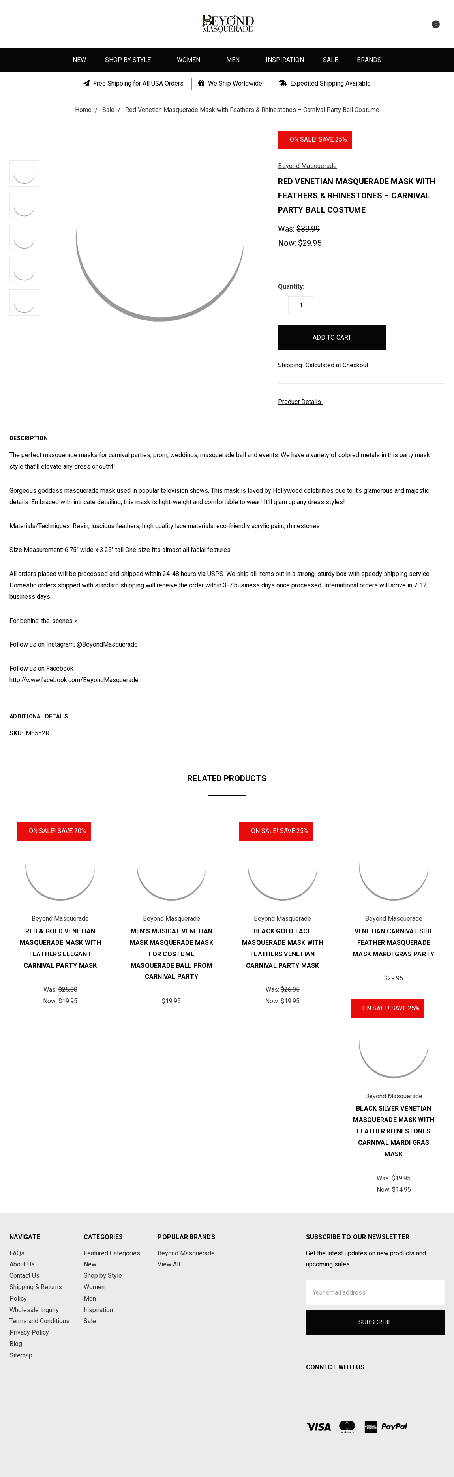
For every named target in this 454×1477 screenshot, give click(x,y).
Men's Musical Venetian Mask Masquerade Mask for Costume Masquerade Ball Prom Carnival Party (171, 953)
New (79, 60)
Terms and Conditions (39, 1321)
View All (169, 1264)
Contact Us (24, 1275)
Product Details (302, 402)
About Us (22, 1264)
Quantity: (291, 286)
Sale (330, 60)
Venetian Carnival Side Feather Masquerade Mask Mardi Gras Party (393, 942)
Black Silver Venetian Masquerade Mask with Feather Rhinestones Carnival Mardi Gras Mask (393, 1131)
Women (192, 60)
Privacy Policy (29, 1332)
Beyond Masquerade (186, 1253)
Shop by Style (131, 60)
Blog (15, 1344)
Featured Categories (112, 1253)
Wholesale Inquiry (34, 1310)
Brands (369, 60)
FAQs (16, 1253)
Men (236, 60)
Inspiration (285, 60)
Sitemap (20, 1355)
